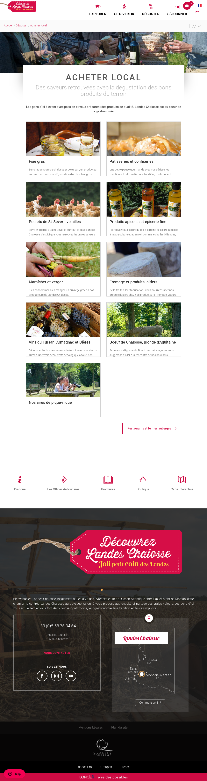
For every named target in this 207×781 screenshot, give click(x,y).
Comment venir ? (150, 702)
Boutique (143, 489)
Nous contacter (57, 652)
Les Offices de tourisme (63, 489)
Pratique (19, 489)
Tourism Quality (103, 747)
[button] (97, 10)
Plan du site (119, 727)
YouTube (71, 676)
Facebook (42, 676)
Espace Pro (84, 767)
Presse (125, 767)
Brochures (108, 489)
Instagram (57, 676)
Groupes (106, 767)
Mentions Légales (91, 727)
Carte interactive (182, 489)
